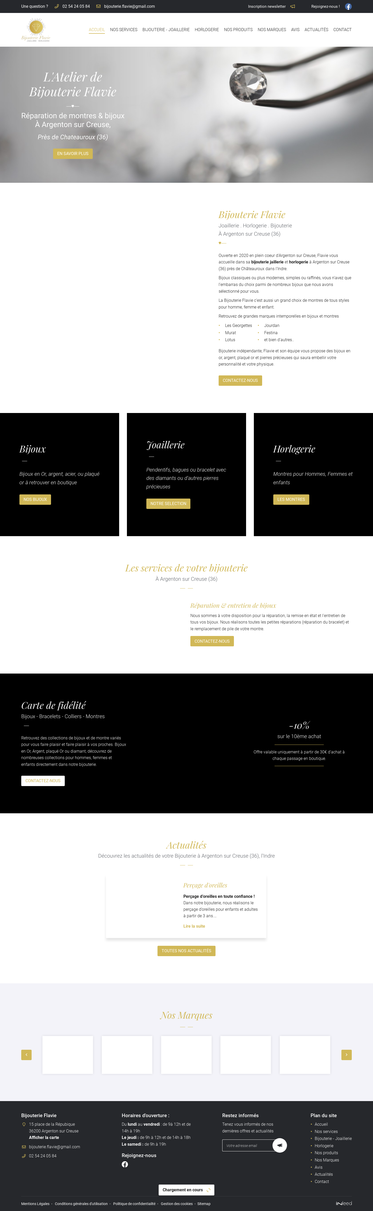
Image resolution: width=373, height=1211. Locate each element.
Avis (295, 29)
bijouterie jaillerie (243, 262)
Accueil (97, 29)
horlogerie (274, 262)
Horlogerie (207, 29)
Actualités (316, 29)
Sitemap (204, 1204)
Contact (342, 29)
